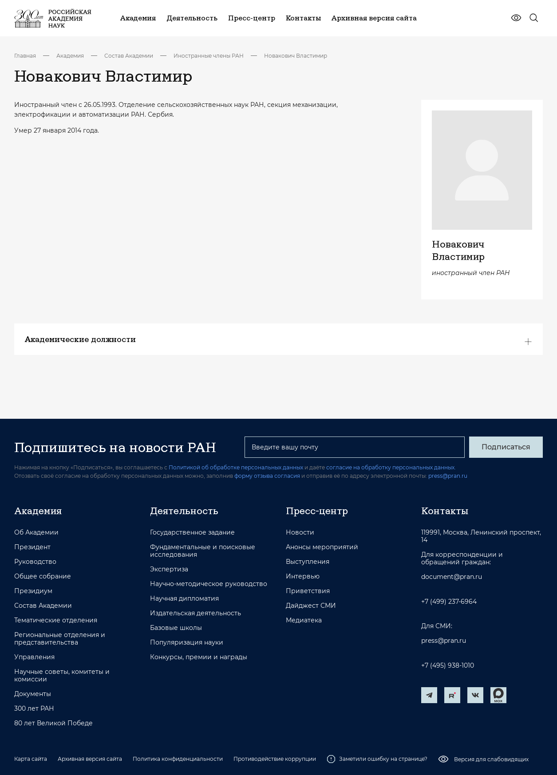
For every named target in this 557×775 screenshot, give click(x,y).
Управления (34, 657)
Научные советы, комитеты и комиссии (62, 675)
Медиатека (304, 620)
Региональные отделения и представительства (59, 638)
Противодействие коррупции (274, 758)
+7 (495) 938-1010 (447, 665)
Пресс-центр (317, 510)
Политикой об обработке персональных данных (236, 467)
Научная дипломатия (184, 598)
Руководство (35, 562)
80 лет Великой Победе (53, 723)
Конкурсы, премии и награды (198, 657)
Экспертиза (169, 569)
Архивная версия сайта (90, 758)
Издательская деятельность (195, 613)
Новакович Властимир (295, 55)
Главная (25, 55)
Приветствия (308, 591)
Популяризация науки (186, 642)
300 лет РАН (34, 708)
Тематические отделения (55, 620)
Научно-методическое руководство (208, 584)
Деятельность (184, 510)
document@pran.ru (451, 577)
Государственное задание (192, 532)
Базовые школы (176, 628)
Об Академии (36, 532)
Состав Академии (128, 55)
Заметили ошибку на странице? (377, 759)
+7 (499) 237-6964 (449, 602)
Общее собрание (42, 576)
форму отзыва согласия (267, 475)
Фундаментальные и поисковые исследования (202, 551)
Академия (70, 55)
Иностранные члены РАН (209, 55)
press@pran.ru (447, 475)
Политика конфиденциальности (178, 758)
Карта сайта (30, 758)
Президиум (33, 591)
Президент (32, 547)
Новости (300, 532)
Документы (32, 694)
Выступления (307, 562)
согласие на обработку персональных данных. (391, 467)
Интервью (303, 576)
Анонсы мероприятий (322, 547)
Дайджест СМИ (311, 606)
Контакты (444, 510)
